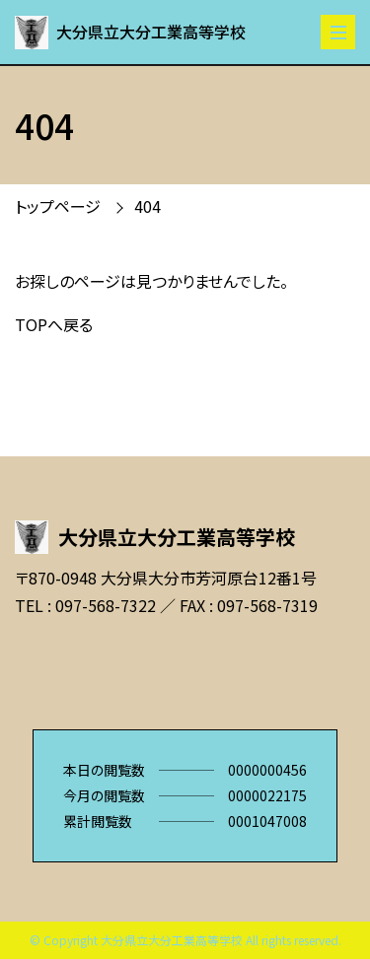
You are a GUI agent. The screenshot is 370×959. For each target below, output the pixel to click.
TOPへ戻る (54, 324)
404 (147, 206)
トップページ (58, 206)
